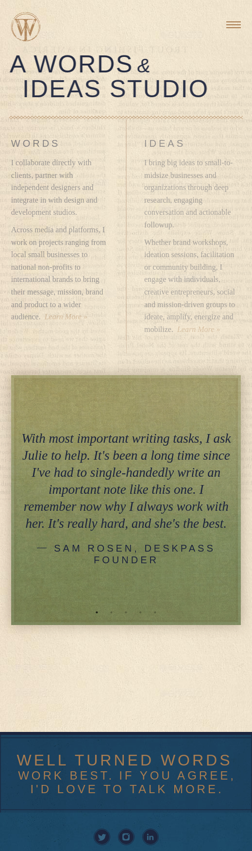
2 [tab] (112, 612)
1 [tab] (97, 612)
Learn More (63, 317)
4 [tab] (141, 612)
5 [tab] (155, 612)
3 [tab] (126, 612)
